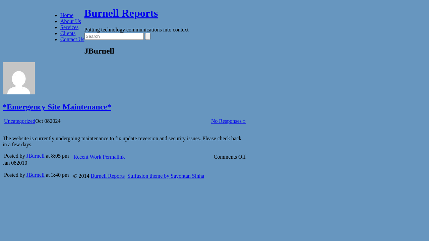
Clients (67, 33)
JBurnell (35, 156)
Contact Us (72, 39)
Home (66, 15)
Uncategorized (19, 121)
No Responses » (228, 121)
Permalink (114, 157)
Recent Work (87, 157)
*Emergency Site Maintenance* (57, 106)
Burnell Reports (121, 13)
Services (69, 27)
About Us (70, 21)
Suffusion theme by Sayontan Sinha (165, 176)
